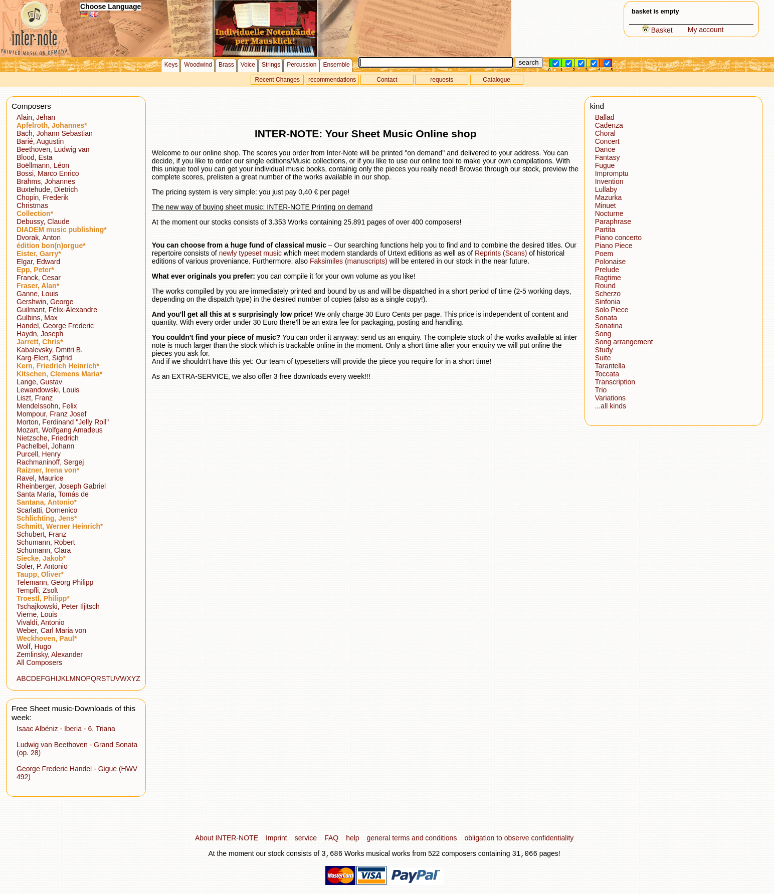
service (306, 838)
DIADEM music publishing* (62, 230)
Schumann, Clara (44, 550)
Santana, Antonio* (47, 502)
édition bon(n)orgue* (51, 246)
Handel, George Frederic (55, 326)
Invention (609, 181)
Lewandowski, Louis (48, 390)
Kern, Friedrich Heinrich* (58, 366)
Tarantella (610, 366)
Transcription (615, 382)
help (352, 838)
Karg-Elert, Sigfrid (44, 358)
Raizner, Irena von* (48, 470)
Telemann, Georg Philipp (55, 582)
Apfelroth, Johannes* (52, 125)
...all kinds (610, 406)
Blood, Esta (35, 157)
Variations (610, 398)
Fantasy (607, 157)
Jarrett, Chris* (40, 342)
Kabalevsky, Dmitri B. (50, 350)
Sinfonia (608, 302)
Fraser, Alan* (38, 286)
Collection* (35, 213)
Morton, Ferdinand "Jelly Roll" (63, 422)
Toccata (607, 374)
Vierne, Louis (37, 614)
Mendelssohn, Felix (47, 406)
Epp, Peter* (35, 270)
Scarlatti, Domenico (47, 510)
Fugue (605, 165)
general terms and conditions (412, 838)
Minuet (605, 205)
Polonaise (610, 262)
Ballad (605, 117)
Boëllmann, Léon (43, 165)
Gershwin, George (45, 302)
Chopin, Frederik (43, 197)
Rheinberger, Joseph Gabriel (61, 486)
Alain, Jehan (36, 117)
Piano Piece (614, 246)
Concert (607, 141)
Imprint (276, 838)
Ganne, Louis (37, 294)
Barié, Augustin (40, 141)
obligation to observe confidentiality (518, 838)
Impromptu (612, 173)
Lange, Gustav (39, 382)
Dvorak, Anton (39, 238)
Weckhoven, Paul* (47, 638)
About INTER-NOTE (226, 838)
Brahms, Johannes (46, 181)
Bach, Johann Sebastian (55, 133)
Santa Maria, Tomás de (53, 494)
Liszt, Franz (35, 398)
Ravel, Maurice (40, 478)
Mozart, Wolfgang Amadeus (60, 430)
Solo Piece (612, 310)
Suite (603, 358)
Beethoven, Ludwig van (53, 149)
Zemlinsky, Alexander (50, 654)
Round (605, 286)
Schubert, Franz (42, 534)
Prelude (607, 270)
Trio (601, 390)
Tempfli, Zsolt (37, 590)
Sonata (606, 318)
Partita (605, 230)
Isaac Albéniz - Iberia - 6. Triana (66, 729)
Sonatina (609, 326)
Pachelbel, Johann (45, 446)
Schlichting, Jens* (47, 518)
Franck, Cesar (39, 278)
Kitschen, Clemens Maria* (59, 374)
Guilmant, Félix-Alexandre (57, 310)
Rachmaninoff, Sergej (50, 462)
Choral (605, 133)
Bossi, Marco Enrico (48, 173)
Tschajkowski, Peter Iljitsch (58, 606)
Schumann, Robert (46, 542)
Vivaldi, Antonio (40, 622)
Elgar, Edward (38, 262)
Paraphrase (613, 221)
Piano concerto (618, 238)
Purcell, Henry (39, 454)
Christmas (32, 205)
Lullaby (606, 189)
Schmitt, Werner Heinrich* (60, 526)
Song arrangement (624, 342)
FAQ (331, 838)
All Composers (39, 662)
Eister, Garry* (39, 254)
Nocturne (609, 213)
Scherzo (608, 294)
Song (603, 334)
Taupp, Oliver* (40, 574)
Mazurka (608, 197)
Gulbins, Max (37, 318)
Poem (604, 254)
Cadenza (609, 125)
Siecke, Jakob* (41, 558)
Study (604, 350)
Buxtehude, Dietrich (47, 189)
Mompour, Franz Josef (51, 414)
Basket (657, 30)
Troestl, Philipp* (43, 598)
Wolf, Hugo (34, 646)
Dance (605, 149)
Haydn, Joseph (40, 334)
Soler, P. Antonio (42, 566)
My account (706, 30)
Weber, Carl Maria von (51, 630)
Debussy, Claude (43, 221)
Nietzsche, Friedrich (48, 438)
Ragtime (608, 278)
